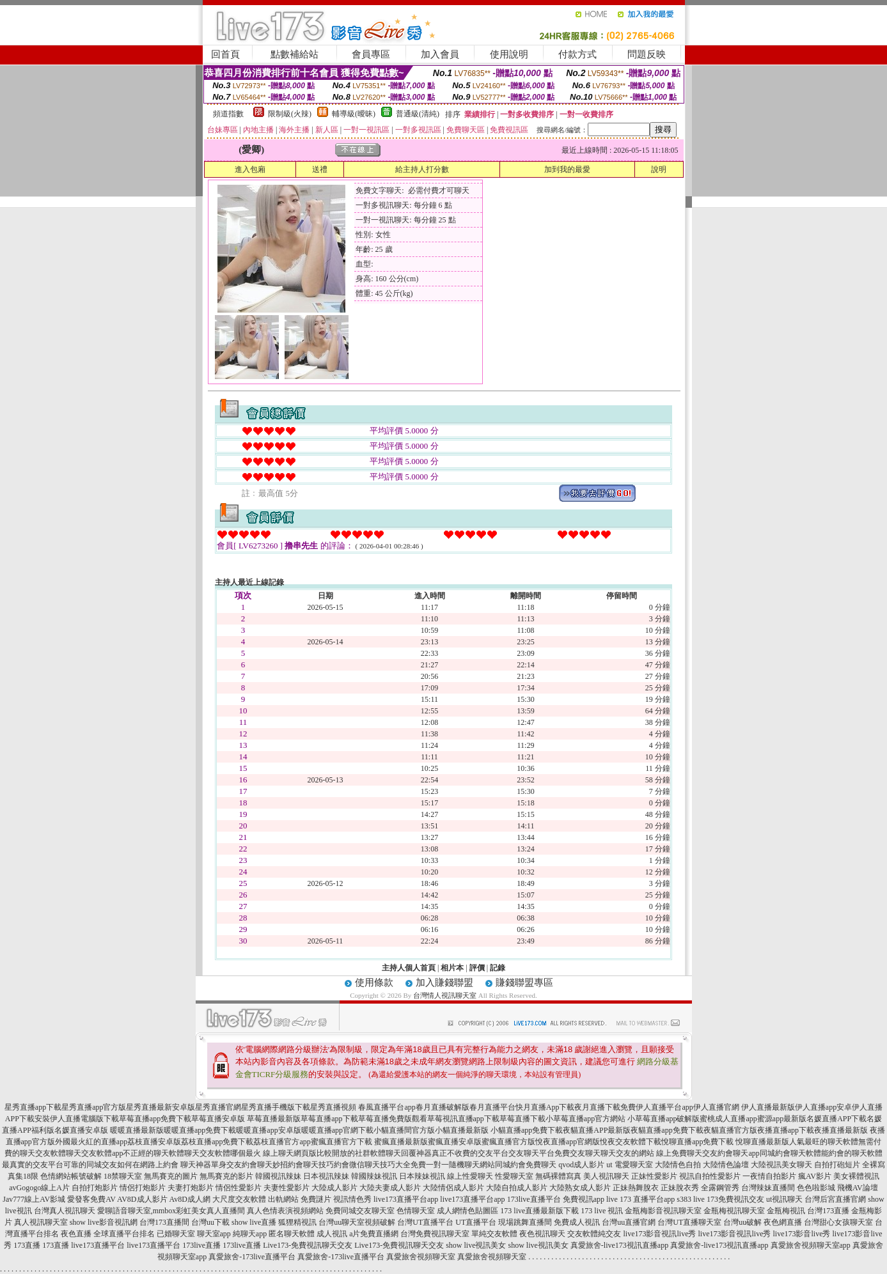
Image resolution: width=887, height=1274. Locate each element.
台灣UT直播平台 (425, 1222)
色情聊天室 (415, 1210)
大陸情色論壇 (726, 1164)
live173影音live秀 (801, 1233)
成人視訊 (332, 1233)
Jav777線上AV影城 (34, 1199)
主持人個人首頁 (409, 967)
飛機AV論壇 (857, 1187)
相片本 (452, 967)
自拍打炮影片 (95, 1187)
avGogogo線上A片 (39, 1187)
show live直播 (254, 1222)
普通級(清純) (417, 113)
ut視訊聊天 (784, 1199)
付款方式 (577, 54)
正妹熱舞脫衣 (636, 1187)
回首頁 (225, 54)
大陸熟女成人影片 (580, 1187)
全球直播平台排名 (124, 1233)
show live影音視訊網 (103, 1222)
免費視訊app (583, 1199)
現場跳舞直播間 (525, 1222)
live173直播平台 (98, 1245)
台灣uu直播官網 (628, 1222)
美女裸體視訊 (856, 1176)
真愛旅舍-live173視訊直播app (619, 1245)
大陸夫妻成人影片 (390, 1187)
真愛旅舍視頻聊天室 (420, 1256)
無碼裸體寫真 (558, 1176)
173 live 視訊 (602, 1210)
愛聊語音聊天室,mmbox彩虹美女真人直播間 (171, 1210)
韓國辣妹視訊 (374, 1176)
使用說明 (509, 54)
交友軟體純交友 (594, 1233)
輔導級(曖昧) (353, 113)
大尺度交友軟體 (239, 1199)
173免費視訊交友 (735, 1199)
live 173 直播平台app (640, 1199)
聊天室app (214, 1233)
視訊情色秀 (352, 1199)
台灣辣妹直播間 (768, 1187)
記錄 (497, 967)
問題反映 (646, 54)
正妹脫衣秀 (680, 1187)
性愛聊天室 (514, 1176)
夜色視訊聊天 (542, 1233)
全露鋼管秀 (720, 1187)
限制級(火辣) (289, 113)
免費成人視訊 (577, 1222)
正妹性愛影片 (654, 1176)
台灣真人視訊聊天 (64, 1210)
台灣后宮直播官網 (835, 1199)
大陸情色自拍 (678, 1164)
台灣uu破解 (742, 1222)
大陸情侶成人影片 (453, 1187)
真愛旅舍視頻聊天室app (811, 1245)
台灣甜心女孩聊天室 (838, 1222)
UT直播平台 (475, 1222)
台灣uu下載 (210, 1222)
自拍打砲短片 (837, 1164)
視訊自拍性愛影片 (710, 1176)
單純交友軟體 (494, 1233)
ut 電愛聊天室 (629, 1164)
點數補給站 (294, 54)
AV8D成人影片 (142, 1199)
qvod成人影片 (581, 1164)
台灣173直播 (828, 1210)
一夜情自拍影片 (769, 1176)
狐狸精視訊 (297, 1222)
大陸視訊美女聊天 (781, 1164)
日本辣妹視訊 (422, 1176)
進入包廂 (250, 169)
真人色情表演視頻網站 (285, 1210)
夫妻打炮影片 (191, 1187)
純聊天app (250, 1233)
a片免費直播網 (373, 1233)
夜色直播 (76, 1233)
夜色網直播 (783, 1222)
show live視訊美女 (476, 1245)
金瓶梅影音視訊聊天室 (663, 1210)
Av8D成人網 (189, 1199)
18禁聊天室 (123, 1176)
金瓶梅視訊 (786, 1210)
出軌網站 (283, 1199)
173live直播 (201, 1245)
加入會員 (440, 54)
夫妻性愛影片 (286, 1187)
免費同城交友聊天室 (360, 1210)
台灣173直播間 (164, 1222)
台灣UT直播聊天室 (689, 1222)
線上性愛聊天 (470, 1176)
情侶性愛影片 (239, 1187)
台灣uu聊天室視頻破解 (356, 1222)
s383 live (691, 1199)
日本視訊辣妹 (326, 1176)
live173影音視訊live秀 (659, 1233)
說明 (658, 169)
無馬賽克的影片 (226, 1176)
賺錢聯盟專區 (524, 982)
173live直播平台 (534, 1199)
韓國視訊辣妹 (278, 1176)
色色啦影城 (816, 1187)
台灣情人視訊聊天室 (444, 995)
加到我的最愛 (567, 169)
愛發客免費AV (91, 1199)
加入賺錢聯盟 (444, 982)
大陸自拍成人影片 (516, 1187)
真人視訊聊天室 (41, 1222)
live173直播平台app (405, 1199)
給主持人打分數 (422, 169)
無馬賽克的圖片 (171, 1176)
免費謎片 (316, 1199)
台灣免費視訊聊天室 (434, 1233)
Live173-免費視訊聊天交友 (307, 1245)
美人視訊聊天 (606, 1176)
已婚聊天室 (176, 1233)
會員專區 (371, 54)
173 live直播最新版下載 (539, 1210)
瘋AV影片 (814, 1176)
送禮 (319, 169)
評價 (477, 967)
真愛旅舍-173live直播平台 (251, 1256)
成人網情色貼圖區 (467, 1210)
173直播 (26, 1245)
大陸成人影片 (334, 1187)
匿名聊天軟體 (292, 1233)
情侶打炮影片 (143, 1187)
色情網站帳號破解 (71, 1176)
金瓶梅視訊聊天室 (734, 1210)
